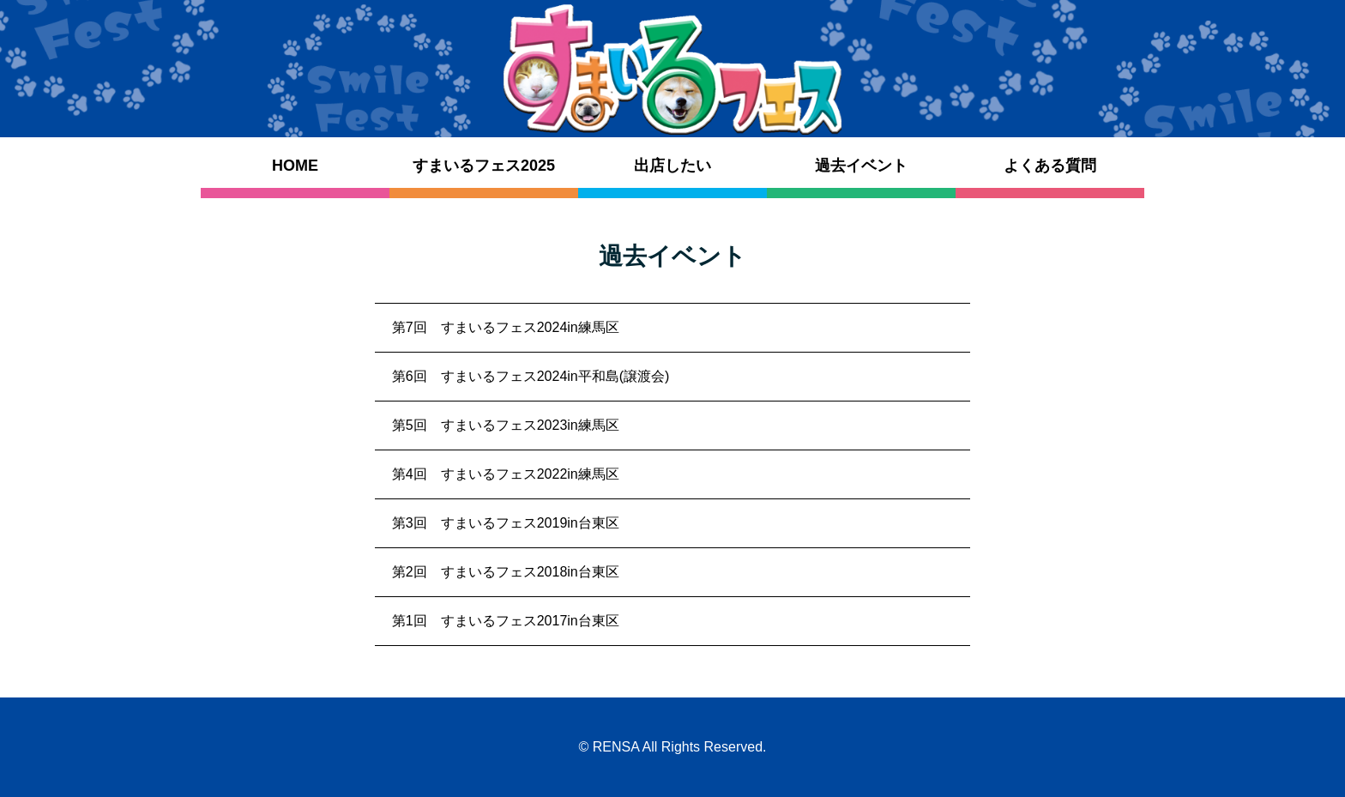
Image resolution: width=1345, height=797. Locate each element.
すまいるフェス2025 (484, 165)
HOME (295, 165)
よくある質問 (1050, 165)
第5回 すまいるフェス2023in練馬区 (505, 425)
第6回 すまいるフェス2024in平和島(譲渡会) (531, 376)
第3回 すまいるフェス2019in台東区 (505, 523)
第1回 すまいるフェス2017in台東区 (505, 620)
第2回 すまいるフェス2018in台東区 (505, 572)
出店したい (672, 165)
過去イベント (861, 165)
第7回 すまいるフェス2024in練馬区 (505, 327)
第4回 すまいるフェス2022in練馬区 (505, 474)
